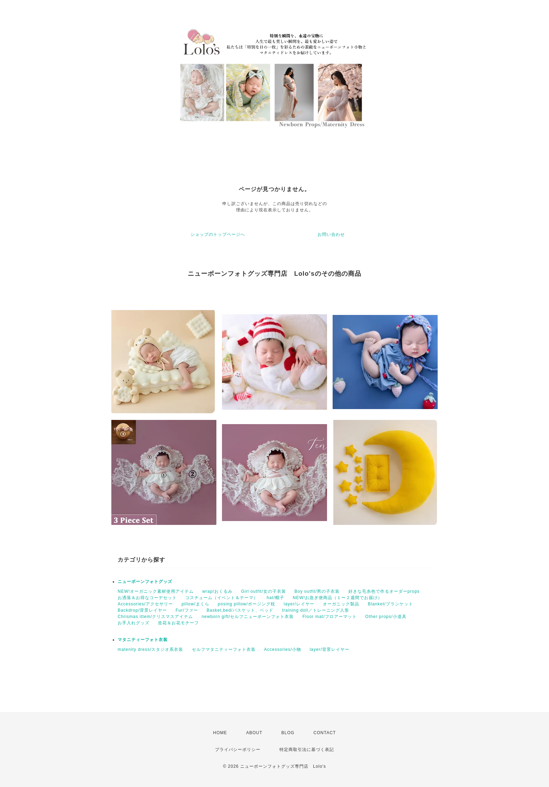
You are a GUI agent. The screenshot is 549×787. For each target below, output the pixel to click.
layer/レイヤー (299, 604)
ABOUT (254, 732)
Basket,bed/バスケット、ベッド (240, 610)
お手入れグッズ (134, 622)
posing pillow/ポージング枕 (246, 604)
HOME (220, 732)
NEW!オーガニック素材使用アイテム (156, 591)
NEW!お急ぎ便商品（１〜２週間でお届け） (337, 597)
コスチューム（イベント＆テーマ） (221, 597)
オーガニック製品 (341, 604)
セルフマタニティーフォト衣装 (224, 649)
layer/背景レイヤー (329, 649)
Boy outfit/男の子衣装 (317, 591)
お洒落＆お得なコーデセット (147, 597)
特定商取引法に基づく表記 (306, 749)
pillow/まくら (195, 604)
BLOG (288, 732)
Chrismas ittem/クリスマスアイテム (155, 616)
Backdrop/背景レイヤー (142, 610)
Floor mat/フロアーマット (330, 616)
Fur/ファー (186, 610)
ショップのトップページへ (217, 234)
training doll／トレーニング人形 (315, 610)
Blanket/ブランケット (390, 604)
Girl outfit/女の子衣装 (263, 591)
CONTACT (324, 732)
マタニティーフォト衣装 (143, 639)
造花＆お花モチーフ (178, 622)
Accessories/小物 (282, 649)
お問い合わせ (331, 234)
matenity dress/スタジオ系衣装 (150, 649)
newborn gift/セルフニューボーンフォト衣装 (248, 616)
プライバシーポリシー (237, 749)
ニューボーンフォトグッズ (145, 581)
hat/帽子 (275, 597)
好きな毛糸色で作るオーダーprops (384, 591)
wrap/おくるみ (217, 591)
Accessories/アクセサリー (145, 604)
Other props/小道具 (385, 616)
